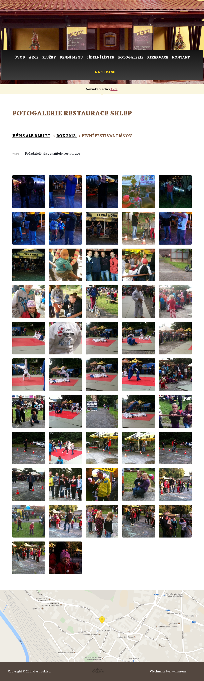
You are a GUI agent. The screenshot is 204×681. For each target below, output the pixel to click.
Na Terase (105, 72)
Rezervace (157, 58)
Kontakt (181, 58)
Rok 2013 (66, 136)
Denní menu (71, 58)
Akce (33, 58)
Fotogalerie (130, 58)
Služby (49, 58)
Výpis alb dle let (31, 136)
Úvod (19, 58)
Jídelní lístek (100, 58)
